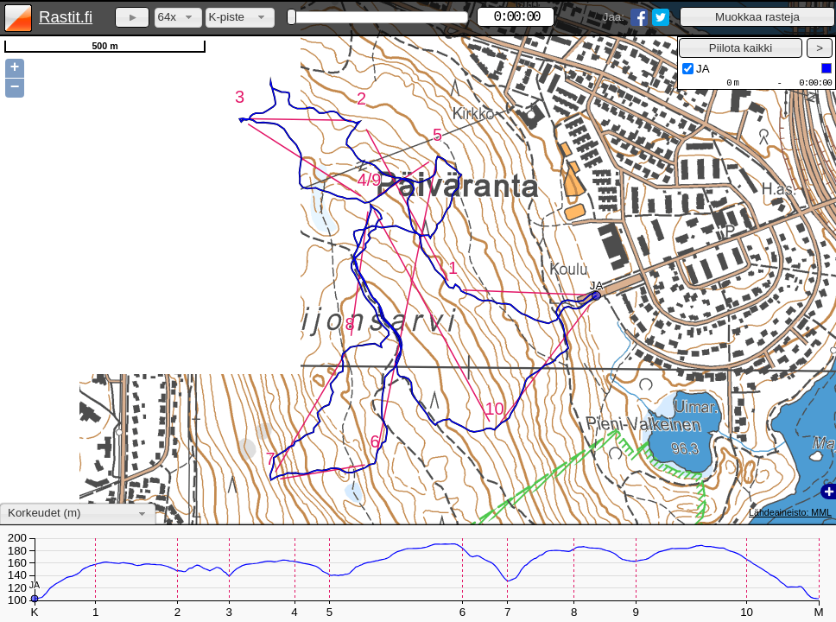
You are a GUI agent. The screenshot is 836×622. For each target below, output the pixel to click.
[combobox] (178, 18)
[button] (757, 17)
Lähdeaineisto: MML (790, 512)
